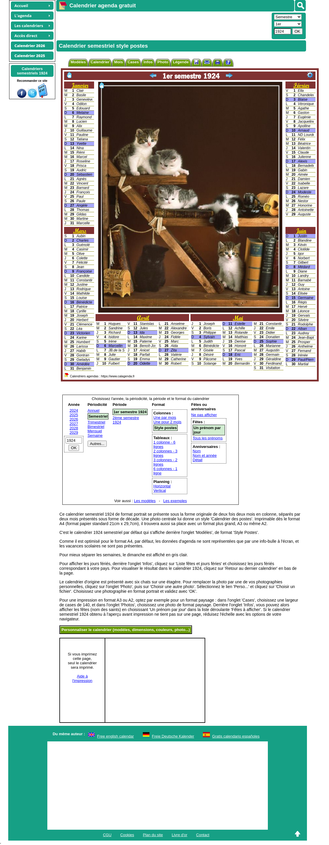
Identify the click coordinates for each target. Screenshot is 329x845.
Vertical (159, 490)
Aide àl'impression (82, 678)
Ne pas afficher (204, 415)
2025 (74, 415)
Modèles (78, 62)
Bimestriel (96, 426)
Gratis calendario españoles (236, 736)
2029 (74, 432)
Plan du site (153, 835)
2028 (74, 428)
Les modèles (145, 501)
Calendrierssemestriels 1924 (32, 71)
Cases (133, 62)
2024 (74, 410)
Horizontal (162, 486)
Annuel (93, 410)
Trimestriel (96, 422)
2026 (74, 419)
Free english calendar (115, 736)
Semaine (95, 435)
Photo (162, 62)
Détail (197, 460)
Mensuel (95, 431)
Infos (148, 62)
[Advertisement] (163, 25)
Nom (197, 451)
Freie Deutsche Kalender (173, 736)
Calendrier (100, 62)
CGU (107, 835)
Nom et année (205, 455)
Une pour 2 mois (167, 422)
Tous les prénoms (208, 438)
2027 (74, 423)
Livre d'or (179, 835)
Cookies (127, 835)
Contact (202, 835)
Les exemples (175, 501)
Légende (180, 62)
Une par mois (164, 417)
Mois (118, 62)
